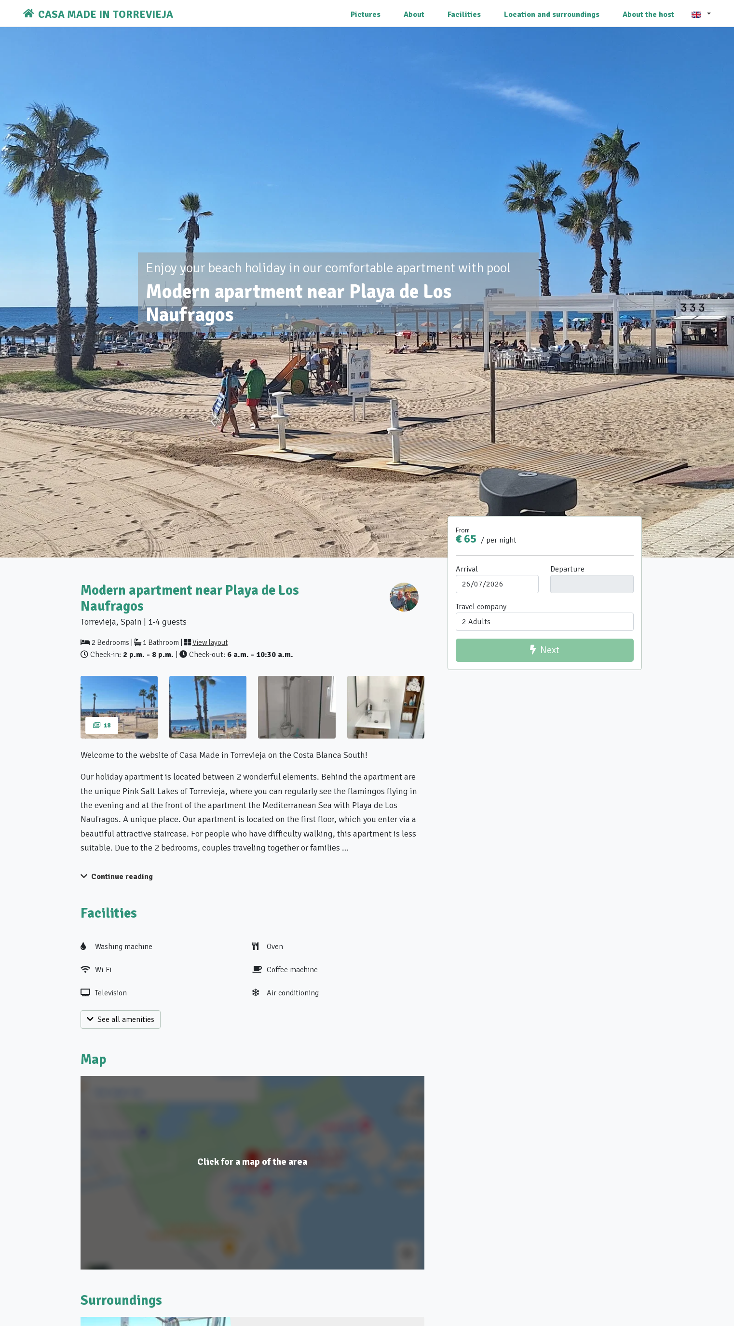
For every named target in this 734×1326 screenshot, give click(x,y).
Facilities (464, 14)
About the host (648, 14)
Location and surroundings (551, 14)
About (414, 14)
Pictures (366, 14)
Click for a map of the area (252, 1162)
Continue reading (117, 876)
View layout (210, 642)
